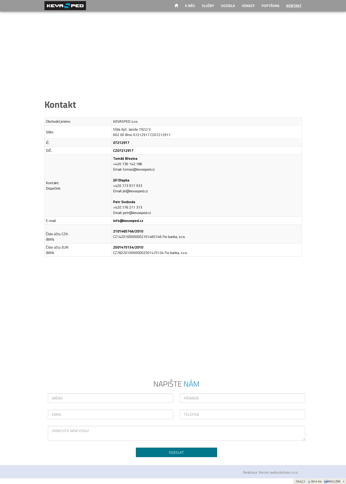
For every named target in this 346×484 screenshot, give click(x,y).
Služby (208, 5)
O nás (190, 5)
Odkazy (248, 5)
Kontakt (294, 5)
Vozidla (228, 5)
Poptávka (270, 5)
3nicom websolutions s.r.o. (278, 472)
